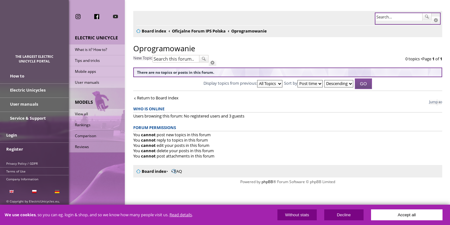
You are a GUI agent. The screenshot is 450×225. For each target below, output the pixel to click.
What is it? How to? (91, 49)
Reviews (82, 146)
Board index (150, 171)
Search (427, 17)
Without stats (297, 214)
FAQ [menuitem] (174, 171)
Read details (180, 215)
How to (17, 76)
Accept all (407, 214)
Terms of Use (16, 171)
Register (14, 149)
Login (11, 135)
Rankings (82, 125)
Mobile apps (85, 71)
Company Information (22, 179)
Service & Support (28, 118)
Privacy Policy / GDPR (22, 163)
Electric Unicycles (28, 90)
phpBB (265, 181)
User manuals (87, 82)
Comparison (85, 135)
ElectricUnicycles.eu (34, 30)
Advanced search (436, 20)
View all (81, 114)
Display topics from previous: (241, 83)
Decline (343, 214)
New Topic (139, 58)
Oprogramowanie (160, 48)
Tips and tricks (87, 60)
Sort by (301, 83)
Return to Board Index (154, 98)
